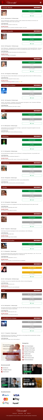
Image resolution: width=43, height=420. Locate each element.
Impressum (15, 413)
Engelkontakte (26, 353)
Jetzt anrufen (32, 11)
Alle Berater (4, 367)
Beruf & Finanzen (27, 355)
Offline (32, 67)
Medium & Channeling (28, 351)
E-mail (32, 15)
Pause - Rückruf (33, 267)
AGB (25, 413)
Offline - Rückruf (32, 294)
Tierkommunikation (27, 359)
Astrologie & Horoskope (28, 350)
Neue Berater (5, 371)
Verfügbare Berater (6, 369)
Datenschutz (20, 413)
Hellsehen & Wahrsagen (28, 348)
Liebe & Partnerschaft (28, 357)
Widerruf (29, 413)
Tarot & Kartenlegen (27, 346)
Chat (33, 39)
